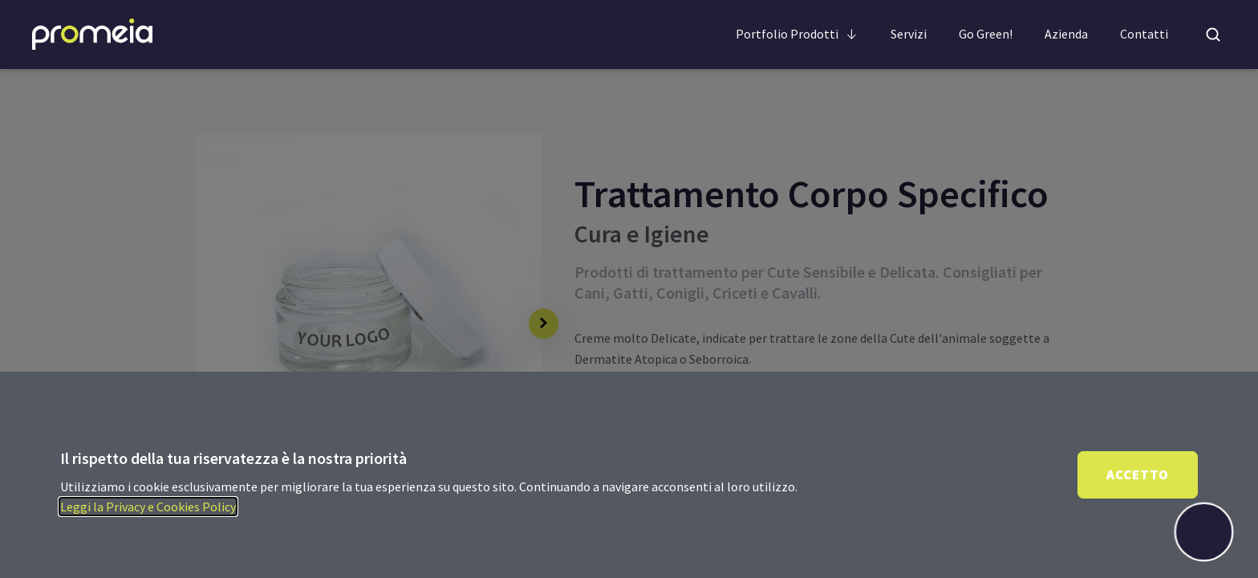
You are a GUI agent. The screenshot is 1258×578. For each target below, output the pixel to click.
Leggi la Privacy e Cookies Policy (148, 507)
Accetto (1137, 474)
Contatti (1144, 34)
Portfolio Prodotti (797, 34)
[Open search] (1213, 34)
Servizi (909, 34)
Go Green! (985, 34)
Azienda (1066, 34)
